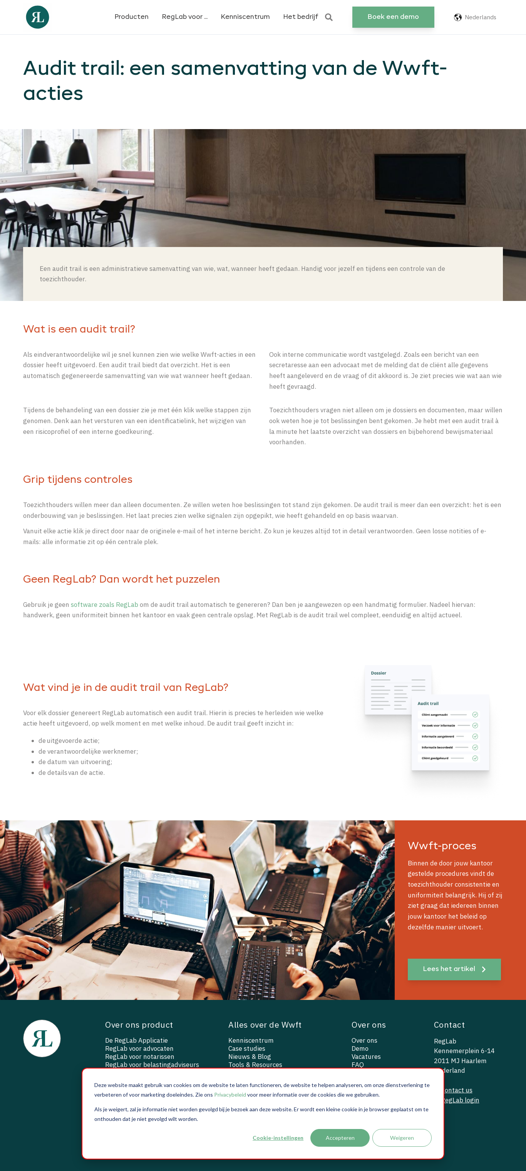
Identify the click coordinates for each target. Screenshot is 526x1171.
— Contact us (453, 1090)
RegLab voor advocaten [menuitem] (139, 1049)
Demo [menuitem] (360, 1049)
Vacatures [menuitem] (366, 1057)
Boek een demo (393, 17)
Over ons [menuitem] (364, 1041)
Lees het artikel (454, 969)
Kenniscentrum (245, 17)
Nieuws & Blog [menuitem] (249, 1057)
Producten (131, 17)
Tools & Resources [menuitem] (255, 1065)
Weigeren (402, 1137)
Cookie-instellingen (278, 1137)
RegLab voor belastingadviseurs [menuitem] (152, 1065)
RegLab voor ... (185, 17)
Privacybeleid (230, 1094)
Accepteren (340, 1137)
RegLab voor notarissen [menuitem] (139, 1057)
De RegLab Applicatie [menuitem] (136, 1041)
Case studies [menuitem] (246, 1049)
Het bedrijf (300, 17)
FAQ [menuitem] (358, 1065)
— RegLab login (456, 1100)
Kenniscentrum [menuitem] (251, 1041)
